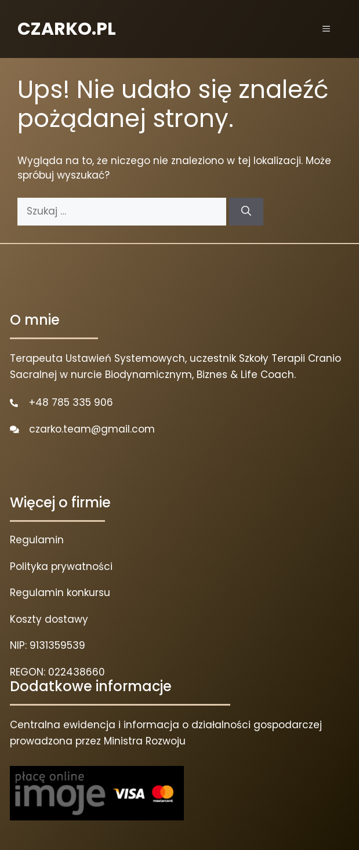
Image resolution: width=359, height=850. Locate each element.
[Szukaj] (246, 212)
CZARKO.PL (66, 29)
